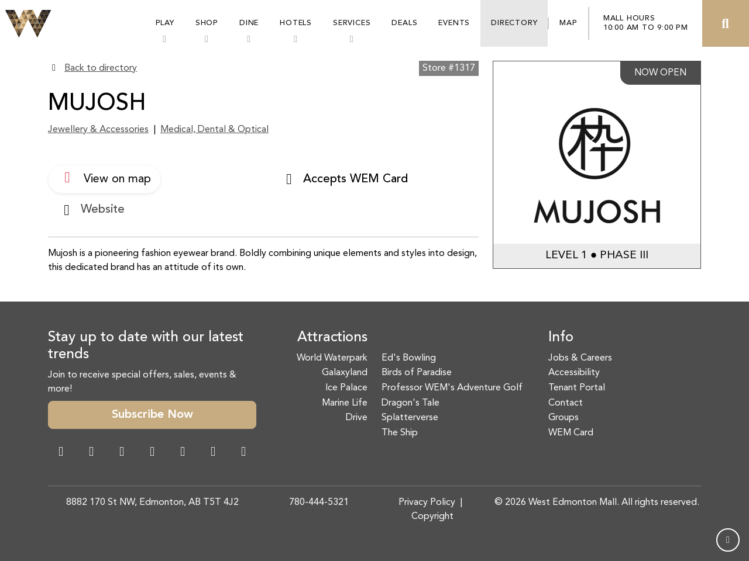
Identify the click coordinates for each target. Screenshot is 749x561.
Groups (563, 418)
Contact (565, 403)
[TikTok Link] (213, 453)
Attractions (332, 338)
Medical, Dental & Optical (214, 129)
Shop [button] (206, 23)
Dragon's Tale (410, 403)
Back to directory (100, 68)
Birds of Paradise (417, 373)
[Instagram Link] (91, 453)
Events (454, 23)
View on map (104, 177)
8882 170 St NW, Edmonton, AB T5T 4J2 (152, 502)
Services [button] (351, 23)
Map (568, 23)
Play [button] (165, 23)
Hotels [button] (296, 23)
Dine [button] (249, 23)
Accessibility (574, 373)
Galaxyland (344, 373)
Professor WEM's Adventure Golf (452, 388)
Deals (404, 23)
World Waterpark (332, 358)
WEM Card (570, 433)
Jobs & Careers (580, 358)
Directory (514, 23)
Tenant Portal (576, 388)
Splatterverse (410, 418)
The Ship (400, 433)
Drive (356, 418)
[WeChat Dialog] (182, 453)
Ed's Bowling (409, 358)
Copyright (432, 516)
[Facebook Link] (61, 453)
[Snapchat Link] (122, 453)
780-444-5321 (319, 502)
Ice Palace (346, 388)
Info (560, 338)
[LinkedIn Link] (243, 453)
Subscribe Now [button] (152, 415)
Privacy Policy (426, 502)
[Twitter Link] (152, 453)
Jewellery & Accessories (98, 129)
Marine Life (344, 403)
